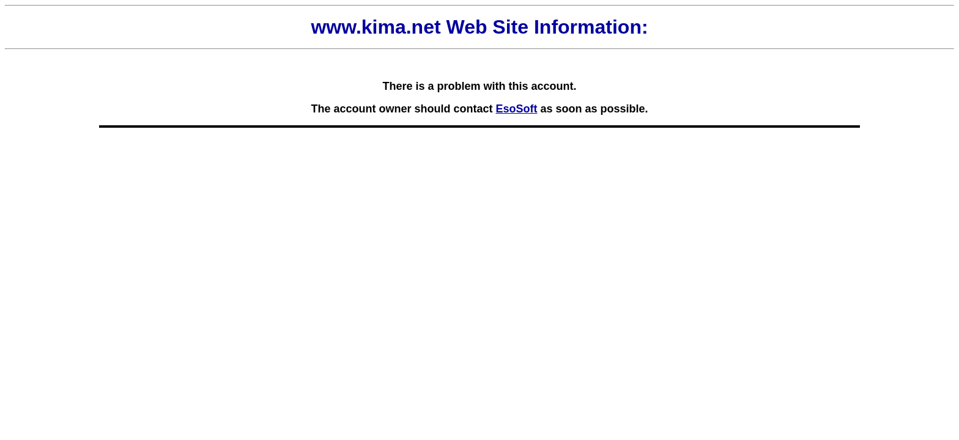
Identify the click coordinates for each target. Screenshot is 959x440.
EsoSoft (516, 109)
